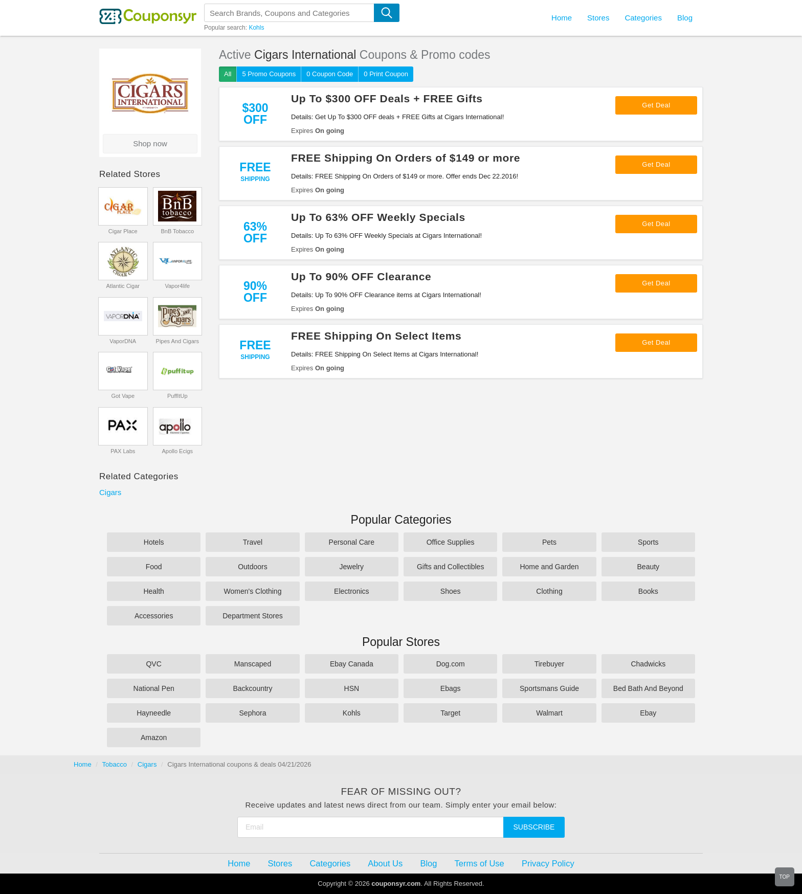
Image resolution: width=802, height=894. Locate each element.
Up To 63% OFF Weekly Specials (378, 217)
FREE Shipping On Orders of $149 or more (405, 158)
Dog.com (450, 664)
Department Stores (252, 616)
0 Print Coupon (386, 74)
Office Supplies (451, 542)
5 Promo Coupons (269, 74)
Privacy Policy (548, 863)
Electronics (351, 591)
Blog (685, 17)
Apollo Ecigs (177, 451)
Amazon (154, 737)
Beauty (648, 567)
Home (83, 764)
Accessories (154, 616)
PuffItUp (177, 396)
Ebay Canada (351, 664)
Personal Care (352, 542)
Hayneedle (154, 713)
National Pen (153, 688)
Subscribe (534, 827)
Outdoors (253, 567)
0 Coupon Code (329, 74)
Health (153, 591)
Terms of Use (479, 863)
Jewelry (352, 567)
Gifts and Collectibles (450, 567)
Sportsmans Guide (549, 688)
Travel (252, 542)
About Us (385, 863)
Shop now (150, 143)
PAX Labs (122, 451)
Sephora (252, 713)
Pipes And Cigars (177, 341)
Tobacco (114, 764)
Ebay (648, 713)
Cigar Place (123, 231)
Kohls (256, 27)
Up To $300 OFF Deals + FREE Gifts (387, 98)
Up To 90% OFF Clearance (361, 276)
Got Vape (123, 396)
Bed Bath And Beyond (648, 688)
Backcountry (252, 688)
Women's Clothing (253, 591)
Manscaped (252, 664)
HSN (352, 688)
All (227, 74)
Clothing (549, 591)
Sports (648, 542)
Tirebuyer (549, 664)
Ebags (450, 688)
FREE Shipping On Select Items (376, 336)
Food (154, 567)
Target (450, 713)
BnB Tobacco (177, 231)
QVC (153, 664)
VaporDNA (122, 341)
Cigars (110, 492)
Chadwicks (648, 664)
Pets (549, 542)
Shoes (450, 591)
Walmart (549, 713)
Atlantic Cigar (123, 286)
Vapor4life (177, 286)
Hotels (154, 542)
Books (648, 591)
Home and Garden (549, 567)
